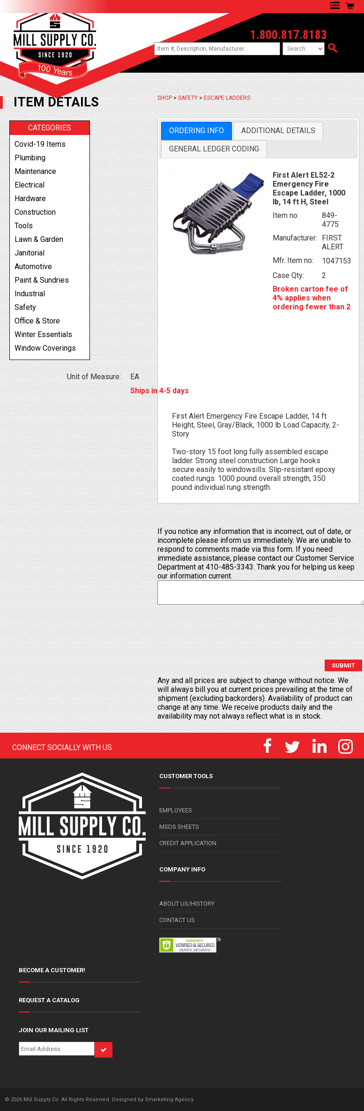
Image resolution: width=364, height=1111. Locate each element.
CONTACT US (177, 919)
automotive (33, 266)
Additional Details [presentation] (278, 130)
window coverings (45, 348)
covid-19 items (40, 144)
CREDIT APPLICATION (187, 843)
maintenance (35, 171)
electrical (30, 184)
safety (25, 307)
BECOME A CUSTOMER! (52, 970)
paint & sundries (42, 280)
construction (35, 212)
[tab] (196, 131)
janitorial (30, 252)
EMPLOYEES (175, 810)
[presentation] (228, 632)
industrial (30, 293)
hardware (30, 198)
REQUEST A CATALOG (49, 1000)
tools (24, 225)
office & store (37, 320)
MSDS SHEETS (179, 826)
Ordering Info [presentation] (196, 130)
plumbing (30, 157)
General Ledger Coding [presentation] (214, 148)
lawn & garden (39, 239)
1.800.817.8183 (288, 35)
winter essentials (43, 334)
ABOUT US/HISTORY (187, 903)
